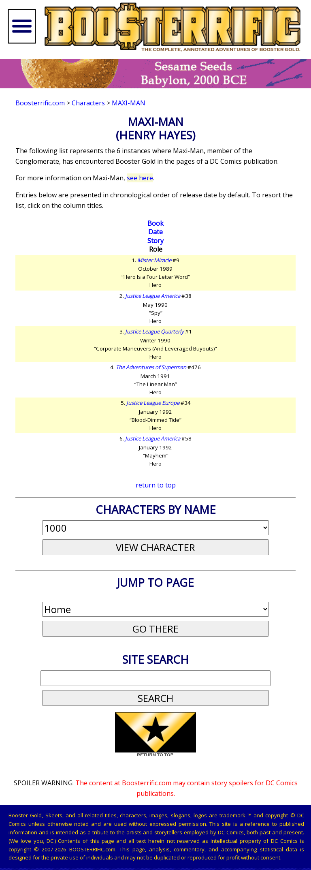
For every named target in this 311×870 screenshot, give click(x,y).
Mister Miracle (154, 260)
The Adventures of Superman (151, 367)
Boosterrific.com (40, 102)
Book (155, 223)
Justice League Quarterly (154, 331)
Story (155, 240)
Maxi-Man (128, 102)
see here (140, 177)
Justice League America (152, 295)
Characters (88, 102)
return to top (156, 485)
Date (155, 231)
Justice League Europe (152, 402)
